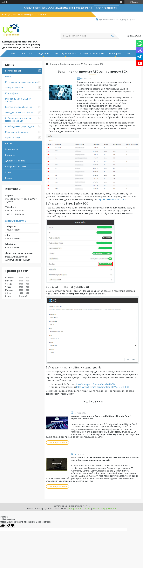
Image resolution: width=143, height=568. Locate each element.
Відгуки (8, 178)
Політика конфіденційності (104, 508)
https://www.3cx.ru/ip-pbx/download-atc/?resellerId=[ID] (102, 387)
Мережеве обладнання (16, 132)
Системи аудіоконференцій (18, 107)
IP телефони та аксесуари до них (21, 82)
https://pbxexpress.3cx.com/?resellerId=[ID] (95, 384)
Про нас (9, 143)
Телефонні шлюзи (14, 87)
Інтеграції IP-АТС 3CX (65, 54)
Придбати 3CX (44, 54)
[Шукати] (112, 36)
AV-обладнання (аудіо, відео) (19, 126)
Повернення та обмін (15, 166)
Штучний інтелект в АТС (92, 54)
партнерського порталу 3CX (112, 199)
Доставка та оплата (15, 160)
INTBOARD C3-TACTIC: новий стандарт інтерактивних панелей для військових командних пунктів (105, 459)
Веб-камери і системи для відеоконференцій (18, 119)
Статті (8, 172)
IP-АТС (8, 76)
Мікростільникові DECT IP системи (18, 100)
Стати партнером (106, 7)
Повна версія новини (57, 442)
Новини (53, 64)
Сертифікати (11, 149)
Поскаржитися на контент (79, 508)
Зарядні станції (12, 137)
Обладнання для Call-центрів (19, 112)
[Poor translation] (10, 525)
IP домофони (11, 93)
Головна (13, 54)
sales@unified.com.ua (15, 221)
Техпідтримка (115, 54)
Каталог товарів (13, 70)
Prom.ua (86, 506)
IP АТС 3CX (27, 54)
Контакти (10, 155)
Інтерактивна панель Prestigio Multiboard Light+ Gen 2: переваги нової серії (101, 417)
